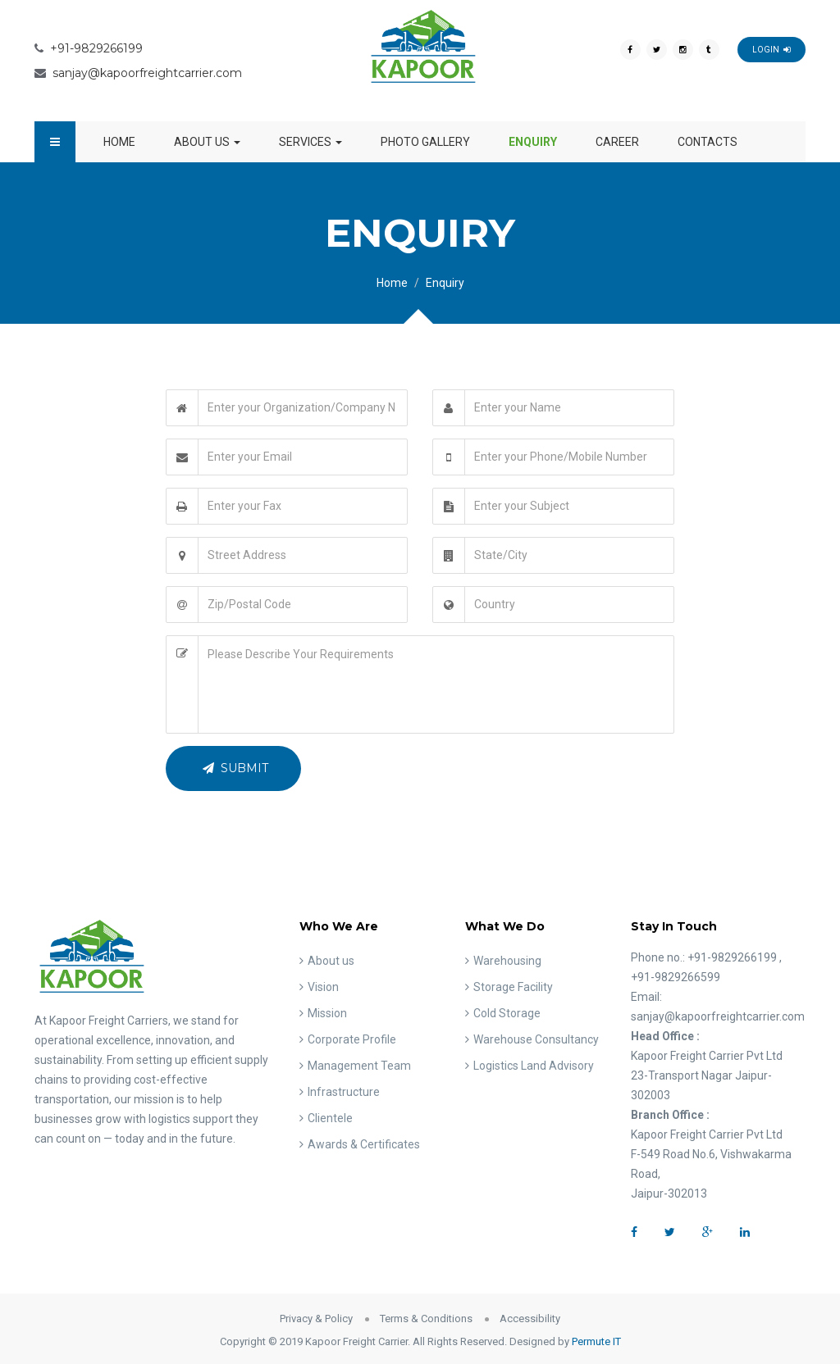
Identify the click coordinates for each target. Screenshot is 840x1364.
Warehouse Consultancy (536, 1039)
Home (119, 141)
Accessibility (530, 1318)
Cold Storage (507, 1013)
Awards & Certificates (364, 1144)
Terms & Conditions (426, 1318)
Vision (323, 986)
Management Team (359, 1065)
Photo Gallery (425, 141)
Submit (235, 768)
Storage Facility (513, 986)
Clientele (330, 1118)
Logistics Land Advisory (533, 1065)
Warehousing (507, 960)
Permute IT (596, 1341)
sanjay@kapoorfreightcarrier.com (147, 73)
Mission (327, 1013)
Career (617, 141)
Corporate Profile (352, 1039)
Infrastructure (344, 1091)
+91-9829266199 (96, 48)
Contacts (707, 141)
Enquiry (533, 141)
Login (771, 49)
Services (310, 141)
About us (207, 141)
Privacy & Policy (316, 1318)
